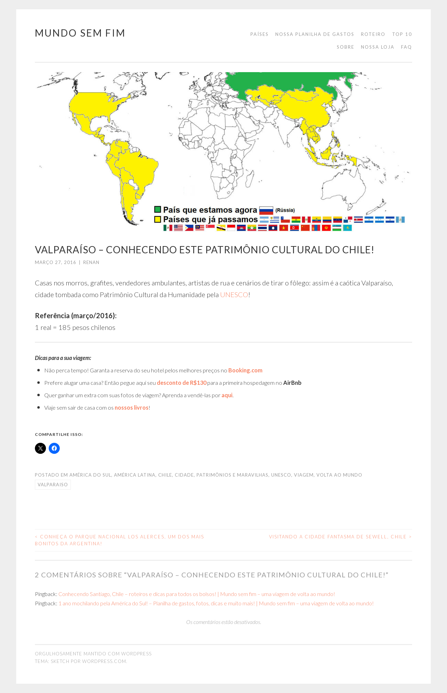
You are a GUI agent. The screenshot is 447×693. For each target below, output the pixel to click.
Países (259, 34)
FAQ (406, 47)
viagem (304, 475)
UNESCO (234, 294)
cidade (184, 475)
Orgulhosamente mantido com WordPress (93, 653)
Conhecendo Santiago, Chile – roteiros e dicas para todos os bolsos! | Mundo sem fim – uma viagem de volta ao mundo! (196, 593)
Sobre (345, 47)
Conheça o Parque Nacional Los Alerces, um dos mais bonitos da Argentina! (119, 540)
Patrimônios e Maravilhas (232, 475)
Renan (91, 262)
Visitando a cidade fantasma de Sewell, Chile (340, 536)
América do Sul (90, 475)
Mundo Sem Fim (80, 33)
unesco (281, 475)
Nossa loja (377, 47)
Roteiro (373, 34)
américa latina (134, 475)
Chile (165, 475)
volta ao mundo (339, 475)
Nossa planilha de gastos (314, 34)
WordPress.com (104, 661)
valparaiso (53, 484)
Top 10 (402, 34)
